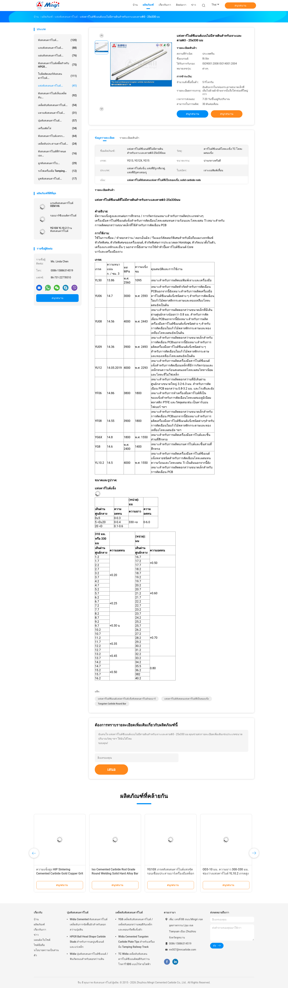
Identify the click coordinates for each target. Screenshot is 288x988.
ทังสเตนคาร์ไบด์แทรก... (57, 136)
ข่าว (36, 934)
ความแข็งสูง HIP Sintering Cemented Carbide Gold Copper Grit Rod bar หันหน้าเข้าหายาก (59, 873)
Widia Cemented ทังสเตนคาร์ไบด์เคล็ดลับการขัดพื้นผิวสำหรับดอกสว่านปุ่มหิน (88, 924)
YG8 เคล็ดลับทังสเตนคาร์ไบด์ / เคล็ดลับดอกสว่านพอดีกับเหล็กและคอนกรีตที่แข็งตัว (135, 924)
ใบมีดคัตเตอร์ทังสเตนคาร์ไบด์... (57, 75)
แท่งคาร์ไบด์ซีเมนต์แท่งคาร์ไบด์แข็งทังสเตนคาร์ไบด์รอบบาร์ (127, 698)
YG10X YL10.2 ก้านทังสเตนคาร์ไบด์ (61, 229)
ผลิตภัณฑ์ (39, 924)
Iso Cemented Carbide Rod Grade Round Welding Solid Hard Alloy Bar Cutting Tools (115, 873)
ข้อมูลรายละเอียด (104, 137)
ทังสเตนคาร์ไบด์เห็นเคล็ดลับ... (57, 95)
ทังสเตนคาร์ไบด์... (57, 40)
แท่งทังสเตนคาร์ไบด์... (57, 85)
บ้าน (36, 919)
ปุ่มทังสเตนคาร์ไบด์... (57, 120)
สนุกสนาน (240, 5)
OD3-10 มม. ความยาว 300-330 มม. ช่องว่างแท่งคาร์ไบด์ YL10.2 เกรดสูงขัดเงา (226, 873)
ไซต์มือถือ (39, 945)
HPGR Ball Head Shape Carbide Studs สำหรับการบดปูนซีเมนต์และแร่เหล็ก (88, 941)
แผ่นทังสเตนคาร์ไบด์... (57, 55)
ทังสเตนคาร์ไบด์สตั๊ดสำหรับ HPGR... (57, 65)
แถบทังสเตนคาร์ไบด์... (57, 48)
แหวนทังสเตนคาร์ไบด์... (57, 113)
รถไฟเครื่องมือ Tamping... (57, 171)
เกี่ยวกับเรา (40, 929)
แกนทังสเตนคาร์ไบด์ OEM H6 (61, 204)
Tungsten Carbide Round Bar (112, 703)
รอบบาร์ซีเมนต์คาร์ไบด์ (63, 215)
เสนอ (111, 769)
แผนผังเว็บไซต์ (42, 939)
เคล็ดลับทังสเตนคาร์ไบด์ (129, 912)
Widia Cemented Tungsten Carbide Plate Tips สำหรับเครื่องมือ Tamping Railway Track (136, 941)
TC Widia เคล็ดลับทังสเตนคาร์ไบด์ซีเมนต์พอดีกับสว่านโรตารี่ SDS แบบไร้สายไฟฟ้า (134, 959)
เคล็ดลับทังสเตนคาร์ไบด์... (57, 105)
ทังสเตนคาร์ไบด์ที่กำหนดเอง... (57, 153)
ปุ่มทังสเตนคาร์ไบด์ (77, 912)
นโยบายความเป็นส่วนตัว (46, 953)
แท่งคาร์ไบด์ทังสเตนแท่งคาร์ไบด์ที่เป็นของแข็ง (186, 698)
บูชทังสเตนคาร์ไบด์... (57, 178)
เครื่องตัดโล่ (57, 128)
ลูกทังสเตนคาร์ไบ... (57, 163)
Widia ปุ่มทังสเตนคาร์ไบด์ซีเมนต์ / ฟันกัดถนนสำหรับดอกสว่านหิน (89, 956)
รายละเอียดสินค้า (129, 137)
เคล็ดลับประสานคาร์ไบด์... (57, 144)
